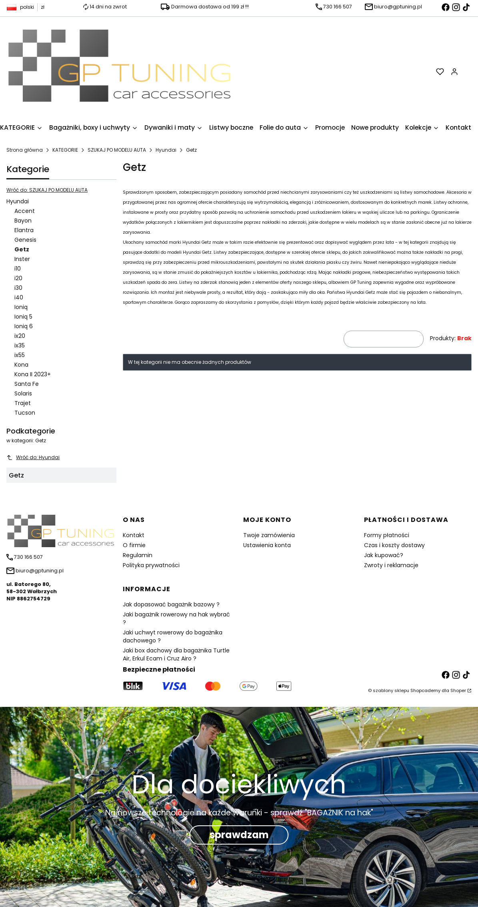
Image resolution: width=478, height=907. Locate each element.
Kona (21, 365)
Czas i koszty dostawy (394, 545)
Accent (24, 211)
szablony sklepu (391, 690)
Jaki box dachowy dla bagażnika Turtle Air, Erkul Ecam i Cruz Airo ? (176, 654)
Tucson (24, 413)
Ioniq (21, 307)
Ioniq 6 (23, 326)
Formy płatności (386, 535)
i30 (18, 288)
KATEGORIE (65, 149)
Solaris (23, 393)
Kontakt (133, 535)
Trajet (22, 403)
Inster (22, 259)
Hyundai (166, 149)
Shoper (458, 690)
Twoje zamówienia (269, 535)
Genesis (25, 240)
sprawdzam (239, 834)
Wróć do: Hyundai (33, 457)
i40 (18, 297)
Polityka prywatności (151, 565)
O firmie (134, 545)
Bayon (23, 221)
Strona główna (24, 149)
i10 (17, 269)
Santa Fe (26, 384)
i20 (18, 278)
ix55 (19, 355)
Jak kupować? (383, 555)
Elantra (24, 230)
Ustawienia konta (267, 545)
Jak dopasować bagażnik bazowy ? (171, 604)
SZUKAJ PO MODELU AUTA (117, 149)
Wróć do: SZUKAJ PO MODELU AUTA (47, 190)
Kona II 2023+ (32, 374)
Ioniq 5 (23, 317)
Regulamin (137, 555)
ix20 (19, 336)
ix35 (19, 345)
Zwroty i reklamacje (391, 565)
